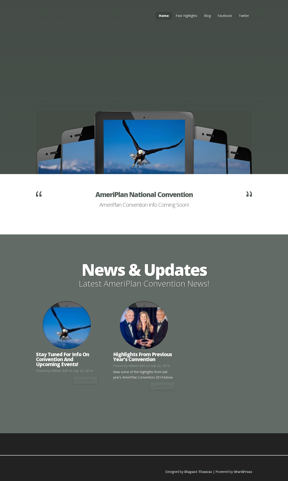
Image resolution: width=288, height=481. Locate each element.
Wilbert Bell (60, 371)
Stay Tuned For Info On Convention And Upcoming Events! (62, 359)
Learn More (85, 380)
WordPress (243, 471)
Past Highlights (186, 16)
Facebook (225, 16)
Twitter (244, 16)
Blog (207, 16)
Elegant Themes (198, 471)
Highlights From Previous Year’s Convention (142, 357)
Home (164, 16)
